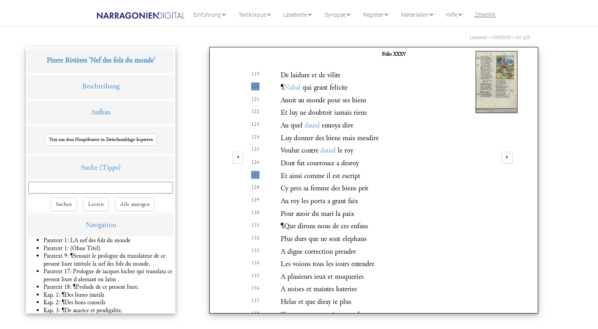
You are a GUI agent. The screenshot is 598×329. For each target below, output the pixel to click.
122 (255, 112)
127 (255, 175)
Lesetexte (297, 15)
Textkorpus (254, 15)
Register (375, 15)
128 (255, 187)
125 (255, 149)
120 (255, 86)
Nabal (292, 87)
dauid (312, 125)
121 (255, 99)
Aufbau (100, 112)
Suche (89, 167)
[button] (101, 140)
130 (255, 213)
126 (255, 162)
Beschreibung (101, 86)
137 (255, 301)
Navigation (101, 225)
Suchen (64, 204)
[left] (237, 158)
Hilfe (454, 15)
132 (255, 238)
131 (255, 225)
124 (255, 137)
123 (255, 124)
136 (255, 288)
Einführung (209, 15)
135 (255, 276)
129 (255, 200)
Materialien (417, 15)
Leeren (96, 204)
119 (255, 74)
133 (255, 251)
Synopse (337, 15)
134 (255, 263)
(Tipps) (110, 167)
